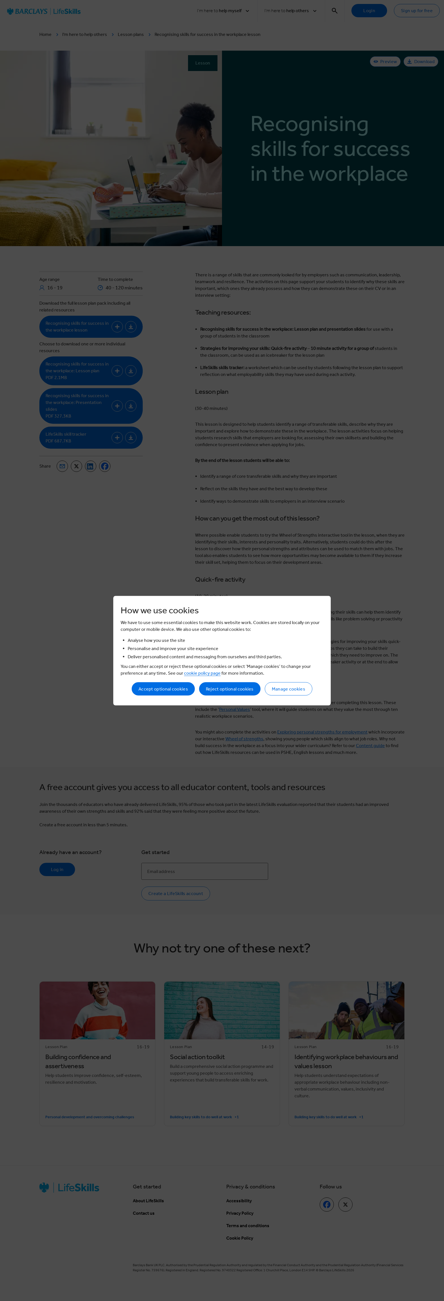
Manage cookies (288, 688)
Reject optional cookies (230, 688)
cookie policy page (202, 673)
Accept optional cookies (163, 688)
